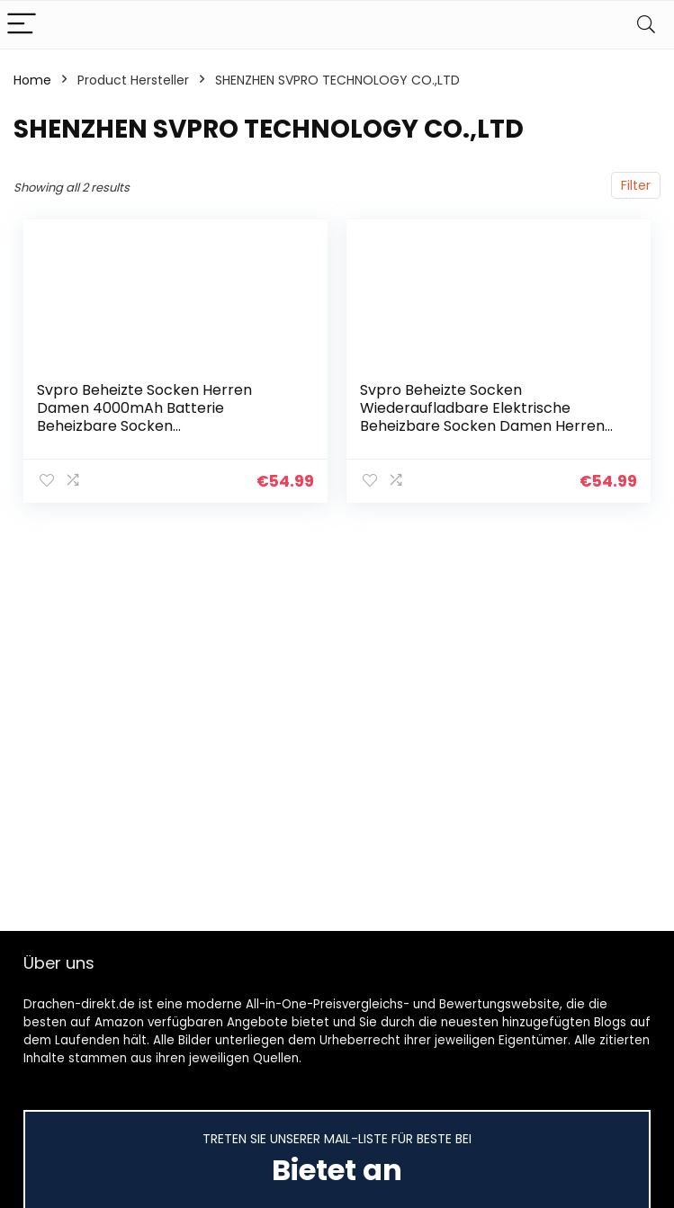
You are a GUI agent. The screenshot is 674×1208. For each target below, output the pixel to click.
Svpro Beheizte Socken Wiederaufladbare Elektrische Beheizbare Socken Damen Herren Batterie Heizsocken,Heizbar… (482, 417)
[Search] (646, 25)
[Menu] (21, 25)
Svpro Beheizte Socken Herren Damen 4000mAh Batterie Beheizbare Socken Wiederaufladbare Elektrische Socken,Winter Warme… (144, 426)
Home (32, 80)
